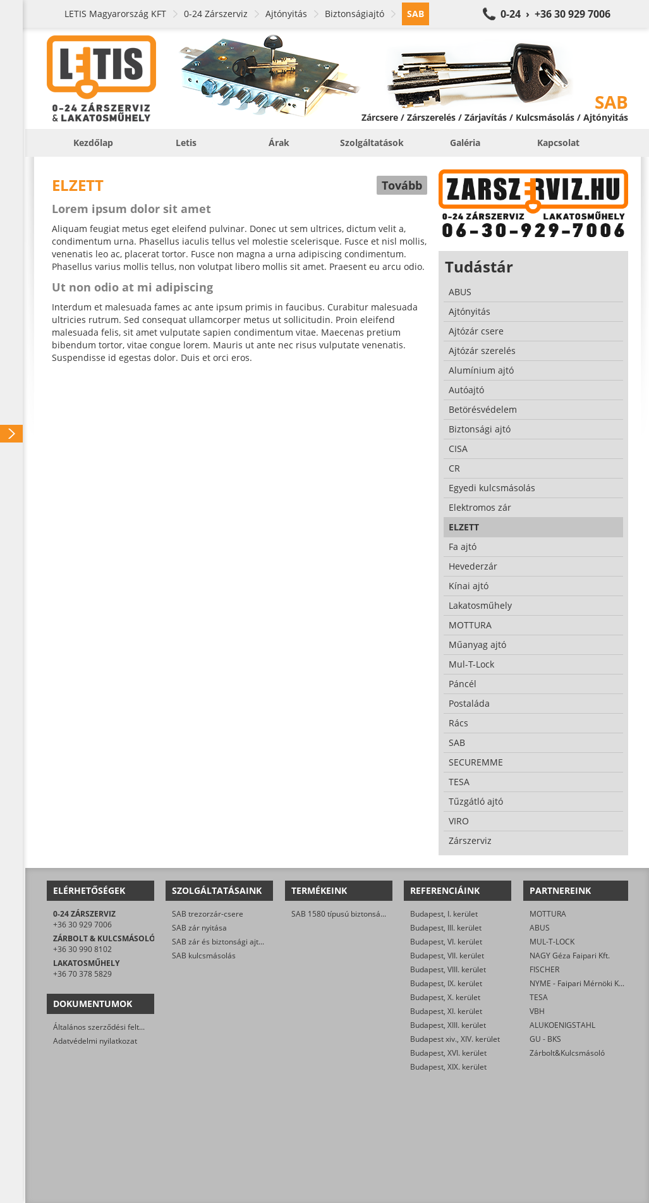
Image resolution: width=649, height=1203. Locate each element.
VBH (537, 1011)
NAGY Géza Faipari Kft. (570, 955)
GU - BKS (545, 1039)
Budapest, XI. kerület (446, 1011)
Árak (279, 143)
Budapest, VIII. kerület (448, 969)
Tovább (402, 185)
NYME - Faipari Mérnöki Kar (578, 983)
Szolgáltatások (372, 143)
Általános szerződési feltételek (107, 1027)
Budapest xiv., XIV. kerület (455, 1039)
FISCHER (544, 969)
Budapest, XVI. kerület (448, 1052)
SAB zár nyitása (199, 927)
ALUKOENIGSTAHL (562, 1025)
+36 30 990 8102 (82, 949)
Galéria (465, 143)
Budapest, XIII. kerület (448, 1025)
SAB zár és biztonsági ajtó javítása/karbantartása (258, 941)
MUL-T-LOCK (552, 941)
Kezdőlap (93, 143)
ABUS (540, 927)
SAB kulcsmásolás (204, 955)
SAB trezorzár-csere (207, 913)
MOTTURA (548, 913)
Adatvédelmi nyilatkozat (95, 1040)
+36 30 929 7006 (82, 924)
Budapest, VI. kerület (446, 941)
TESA (539, 997)
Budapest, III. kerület (446, 927)
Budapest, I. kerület (444, 913)
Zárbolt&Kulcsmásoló (567, 1052)
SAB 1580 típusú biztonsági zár (345, 913)
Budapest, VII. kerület (447, 955)
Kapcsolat (558, 143)
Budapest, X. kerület (445, 997)
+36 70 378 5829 (82, 973)
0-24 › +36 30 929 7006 (555, 14)
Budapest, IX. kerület (446, 983)
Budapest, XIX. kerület (448, 1066)
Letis (186, 143)
